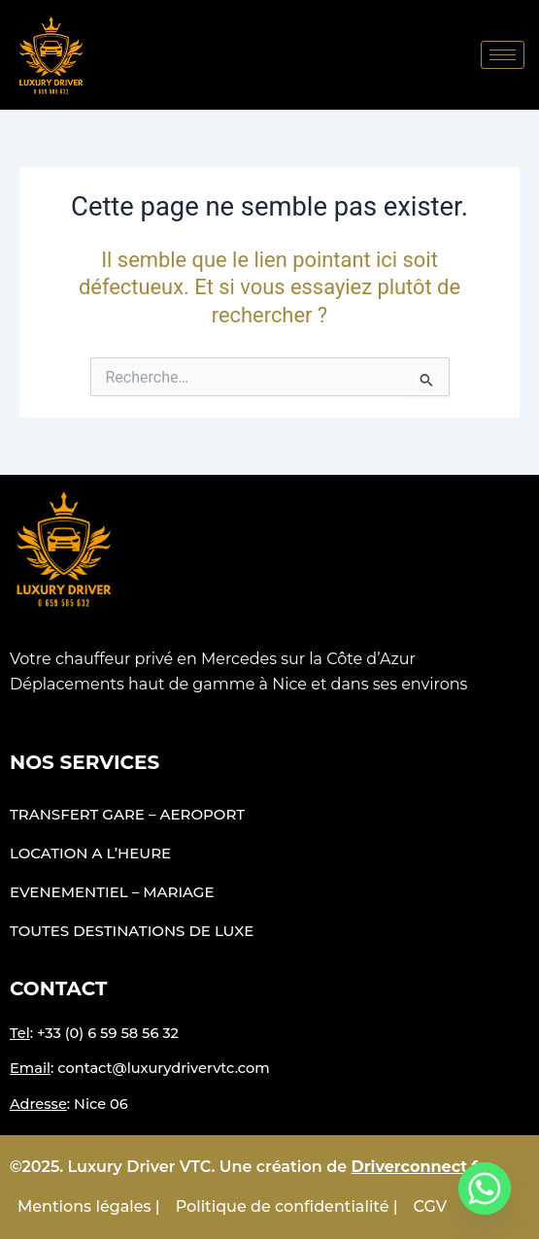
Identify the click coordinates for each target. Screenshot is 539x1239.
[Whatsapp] (484, 1188)
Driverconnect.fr (418, 1166)
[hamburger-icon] (502, 55)
